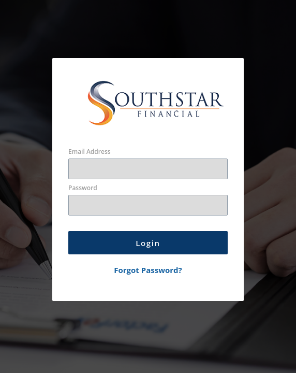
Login (148, 243)
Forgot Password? (148, 270)
